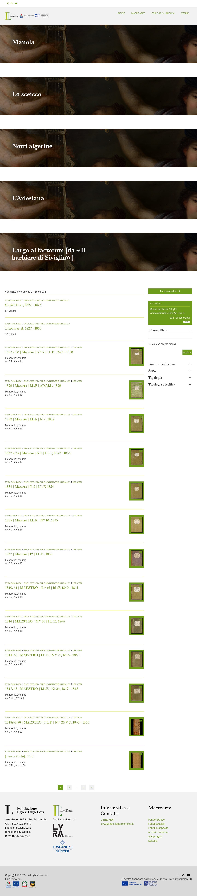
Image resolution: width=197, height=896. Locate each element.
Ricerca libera (170, 331)
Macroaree (138, 13)
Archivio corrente (158, 832)
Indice (121, 13)
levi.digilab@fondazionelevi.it (117, 823)
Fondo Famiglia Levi (13, 300)
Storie (185, 13)
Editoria (152, 840)
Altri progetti (155, 836)
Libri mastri (77, 347)
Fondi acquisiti (156, 823)
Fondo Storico (156, 819)
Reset (186, 322)
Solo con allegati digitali (163, 344)
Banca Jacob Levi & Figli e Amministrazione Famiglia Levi (47, 300)
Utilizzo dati (107, 819)
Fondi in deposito (158, 828)
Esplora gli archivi (163, 13)
